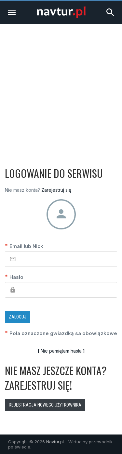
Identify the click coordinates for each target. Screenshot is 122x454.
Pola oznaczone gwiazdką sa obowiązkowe (61, 333)
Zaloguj (17, 316)
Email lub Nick (24, 245)
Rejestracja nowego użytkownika (45, 405)
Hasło (14, 276)
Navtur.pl (55, 441)
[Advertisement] (61, 88)
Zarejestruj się (56, 190)
